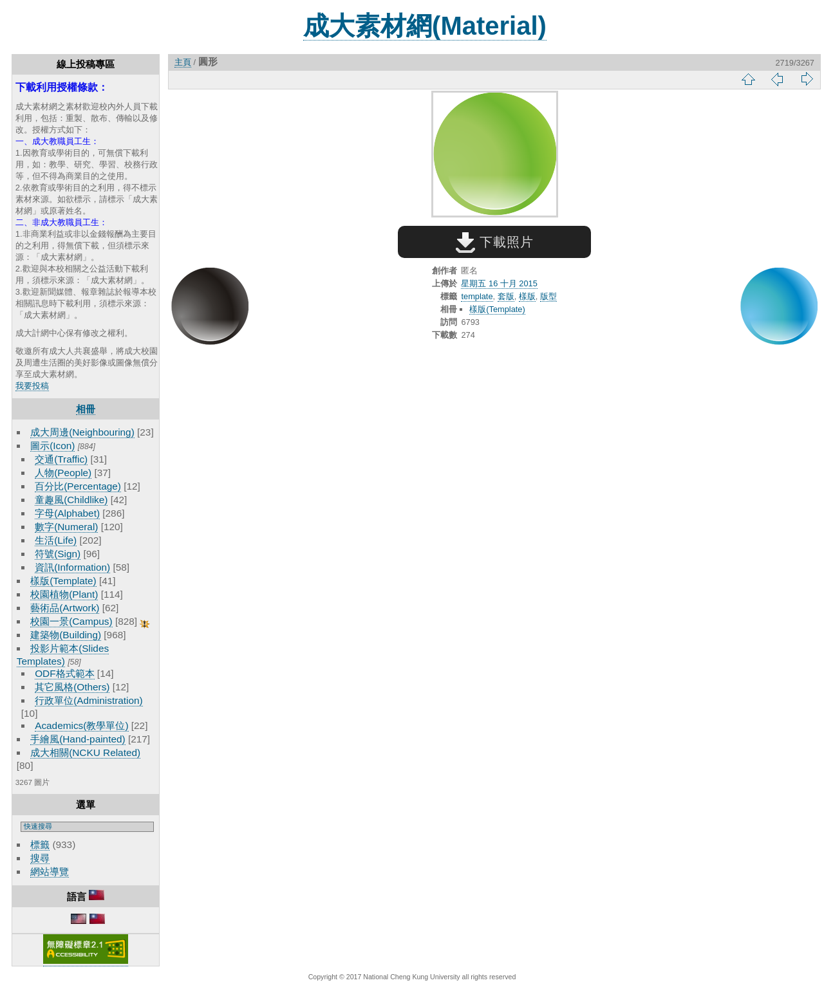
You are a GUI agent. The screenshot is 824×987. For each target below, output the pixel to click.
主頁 (182, 62)
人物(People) (63, 472)
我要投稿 (32, 386)
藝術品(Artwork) (64, 607)
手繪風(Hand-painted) (77, 738)
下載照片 (494, 242)
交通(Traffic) (61, 459)
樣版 (527, 296)
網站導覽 (49, 871)
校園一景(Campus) (71, 621)
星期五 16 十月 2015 (499, 283)
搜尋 (40, 858)
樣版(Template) (63, 580)
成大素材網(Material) (425, 26)
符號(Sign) (57, 553)
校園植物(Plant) (64, 594)
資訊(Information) (72, 567)
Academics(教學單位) (81, 725)
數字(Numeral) (66, 526)
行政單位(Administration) (89, 700)
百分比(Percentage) (78, 486)
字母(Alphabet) (67, 513)
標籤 (40, 844)
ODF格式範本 (64, 673)
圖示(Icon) (52, 445)
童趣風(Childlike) (71, 499)
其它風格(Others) (72, 686)
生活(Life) (56, 540)
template (476, 296)
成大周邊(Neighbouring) (82, 432)
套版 (506, 296)
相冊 (85, 408)
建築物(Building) (65, 634)
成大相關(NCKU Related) (85, 752)
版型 (548, 296)
